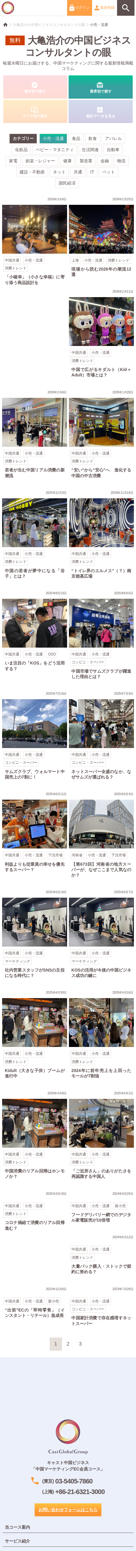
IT (92, 172)
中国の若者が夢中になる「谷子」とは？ (35, 535)
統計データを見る (101, 111)
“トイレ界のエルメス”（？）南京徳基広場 (101, 535)
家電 (13, 160)
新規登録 (104, 7)
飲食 (92, 138)
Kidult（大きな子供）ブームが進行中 (35, 1035)
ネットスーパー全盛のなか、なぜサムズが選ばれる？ (101, 736)
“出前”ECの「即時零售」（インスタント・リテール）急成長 (35, 1303)
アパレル (113, 138)
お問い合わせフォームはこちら (68, 1509)
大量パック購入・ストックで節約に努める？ (101, 1255)
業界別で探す (101, 87)
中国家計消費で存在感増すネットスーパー (101, 1307)
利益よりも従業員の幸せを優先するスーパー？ (35, 833)
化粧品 (21, 149)
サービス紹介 (17, 1541)
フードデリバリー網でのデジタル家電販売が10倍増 (101, 1208)
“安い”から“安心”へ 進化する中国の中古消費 (101, 435)
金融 (104, 160)
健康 (67, 160)
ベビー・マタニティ (55, 149)
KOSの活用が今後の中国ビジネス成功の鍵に (101, 935)
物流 (121, 160)
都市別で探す (35, 87)
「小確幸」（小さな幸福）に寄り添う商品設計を (35, 242)
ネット (59, 172)
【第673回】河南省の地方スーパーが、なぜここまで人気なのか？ (101, 835)
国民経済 (67, 183)
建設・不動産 (32, 172)
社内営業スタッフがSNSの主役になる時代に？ (35, 935)
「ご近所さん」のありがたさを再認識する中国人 (101, 1136)
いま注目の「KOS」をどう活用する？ (35, 632)
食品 (76, 138)
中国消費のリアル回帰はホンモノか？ (35, 1136)
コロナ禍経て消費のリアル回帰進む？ (35, 1212)
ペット (108, 172)
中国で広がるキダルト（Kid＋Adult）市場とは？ (101, 334)
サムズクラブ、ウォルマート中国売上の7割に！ (35, 736)
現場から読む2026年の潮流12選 (101, 238)
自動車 (113, 149)
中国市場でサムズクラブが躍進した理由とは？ (101, 636)
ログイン (80, 8)
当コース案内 (17, 1527)
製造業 (86, 160)
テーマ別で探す (35, 111)
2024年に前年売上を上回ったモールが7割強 (101, 1035)
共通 (78, 172)
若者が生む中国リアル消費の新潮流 (35, 435)
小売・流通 (99, 25)
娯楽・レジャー (40, 160)
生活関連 (90, 149)
